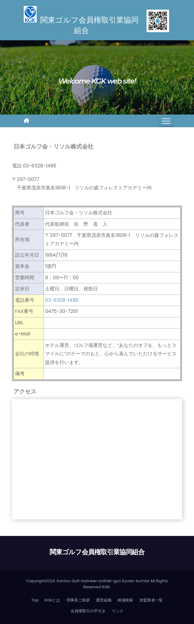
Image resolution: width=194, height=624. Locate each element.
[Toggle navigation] (166, 121)
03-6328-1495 (61, 300)
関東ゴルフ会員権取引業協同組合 (97, 552)
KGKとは (52, 600)
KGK (106, 587)
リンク (117, 611)
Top (34, 600)
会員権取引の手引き (88, 611)
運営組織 (103, 600)
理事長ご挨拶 (78, 600)
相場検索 (125, 600)
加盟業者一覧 (151, 600)
